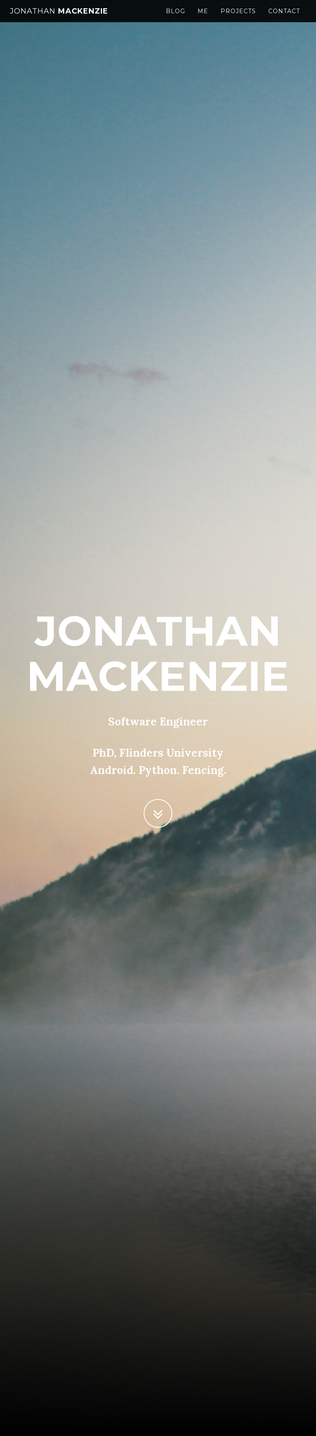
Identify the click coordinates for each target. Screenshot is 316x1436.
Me (203, 18)
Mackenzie (59, 18)
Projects (238, 18)
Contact (284, 18)
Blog (175, 18)
